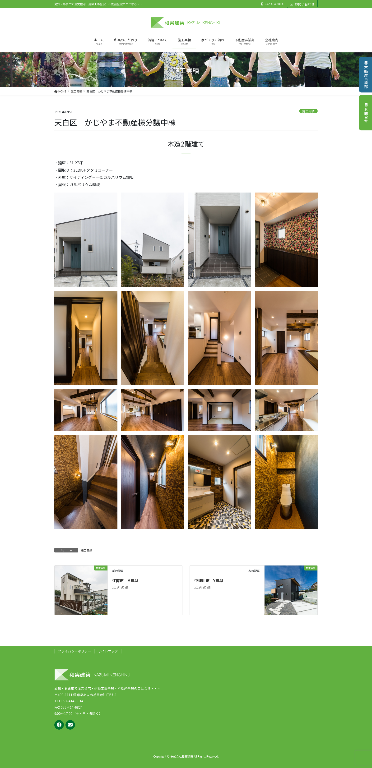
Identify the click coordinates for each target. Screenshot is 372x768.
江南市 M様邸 (125, 580)
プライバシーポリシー (74, 651)
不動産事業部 (366, 74)
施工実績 (308, 111)
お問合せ (366, 113)
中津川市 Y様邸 (208, 580)
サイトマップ (108, 651)
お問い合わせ (302, 4)
